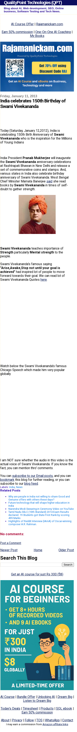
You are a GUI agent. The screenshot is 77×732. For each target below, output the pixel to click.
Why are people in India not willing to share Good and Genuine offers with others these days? (39, 498)
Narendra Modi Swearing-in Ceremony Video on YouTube (41, 508)
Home (38, 550)
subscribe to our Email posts (32, 476)
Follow (29, 720)
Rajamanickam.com (49, 24)
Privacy (17, 720)
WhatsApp (52, 720)
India (12, 487)
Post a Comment (10, 543)
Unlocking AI (46, 697)
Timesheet (30, 708)
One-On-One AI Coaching (53, 32)
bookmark (7, 480)
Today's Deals (10, 708)
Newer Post (8, 550)
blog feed (31, 484)
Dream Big (64, 697)
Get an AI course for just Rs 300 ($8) (37, 574)
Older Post (66, 550)
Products (47, 708)
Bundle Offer (26, 697)
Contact (67, 720)
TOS (39, 720)
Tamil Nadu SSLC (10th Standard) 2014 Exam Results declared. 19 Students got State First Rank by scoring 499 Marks (38, 515)
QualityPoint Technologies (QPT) (33, 2)
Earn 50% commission (17, 32)
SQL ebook (64, 708)
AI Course (7, 697)
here (43, 280)
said (49, 181)
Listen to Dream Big (37, 701)
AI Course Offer (22, 24)
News (19, 487)
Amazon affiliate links (55, 724)
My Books (37, 36)
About (5, 720)
